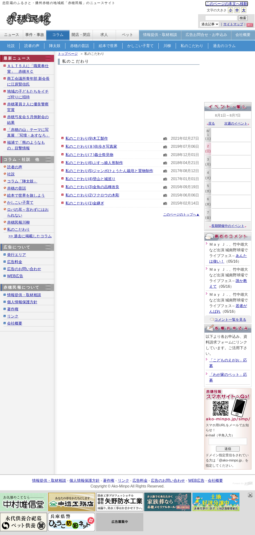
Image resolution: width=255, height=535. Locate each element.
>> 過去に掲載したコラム (30, 236)
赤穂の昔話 (79, 46)
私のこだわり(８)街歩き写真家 (91, 146)
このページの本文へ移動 (226, 4)
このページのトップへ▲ (181, 214)
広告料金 (14, 262)
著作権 (12, 309)
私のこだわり (192, 46)
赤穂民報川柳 (18, 222)
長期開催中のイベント (228, 226)
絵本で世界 (108, 46)
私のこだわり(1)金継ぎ (84, 203)
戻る (210, 123)
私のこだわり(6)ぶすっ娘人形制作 (94, 163)
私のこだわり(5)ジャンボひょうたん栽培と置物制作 (109, 171)
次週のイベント (237, 123)
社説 (11, 46)
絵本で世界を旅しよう (26, 195)
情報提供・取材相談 (24, 295)
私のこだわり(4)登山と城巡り (90, 179)
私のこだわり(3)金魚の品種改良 (92, 187)
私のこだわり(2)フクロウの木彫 (92, 195)
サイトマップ (233, 24)
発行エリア (16, 255)
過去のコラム (224, 46)
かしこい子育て (140, 46)
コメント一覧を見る (228, 320)
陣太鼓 (54, 46)
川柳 (167, 46)
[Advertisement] (129, 100)
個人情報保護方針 (22, 302)
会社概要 (14, 323)
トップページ (68, 54)
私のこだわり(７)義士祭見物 (89, 155)
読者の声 (31, 46)
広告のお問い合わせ (24, 269)
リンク (12, 316)
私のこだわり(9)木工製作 (86, 138)
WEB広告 (15, 276)
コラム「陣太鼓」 (22, 181)
